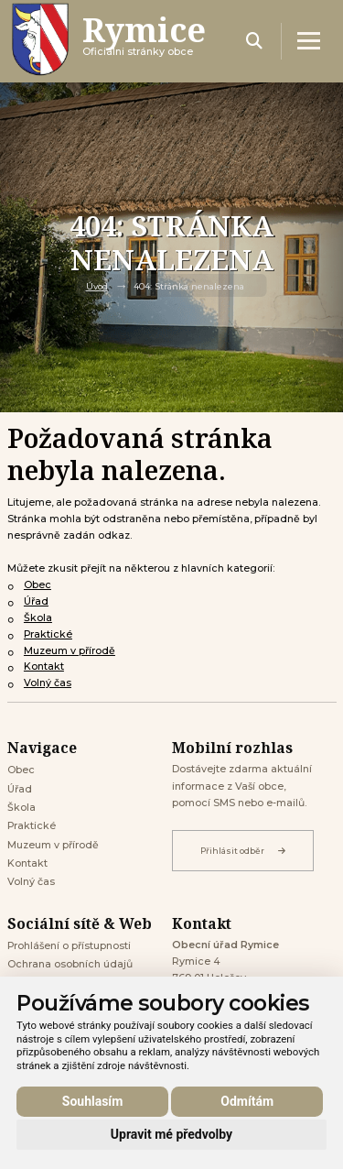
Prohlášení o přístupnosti (69, 946)
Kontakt (44, 666)
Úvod (97, 286)
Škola (38, 618)
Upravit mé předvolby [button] (171, 1134)
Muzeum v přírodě (69, 651)
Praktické (48, 634)
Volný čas (47, 683)
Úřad (36, 601)
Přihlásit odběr (242, 851)
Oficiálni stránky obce (144, 41)
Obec (37, 585)
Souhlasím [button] (92, 1101)
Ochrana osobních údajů (70, 964)
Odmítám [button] (246, 1101)
